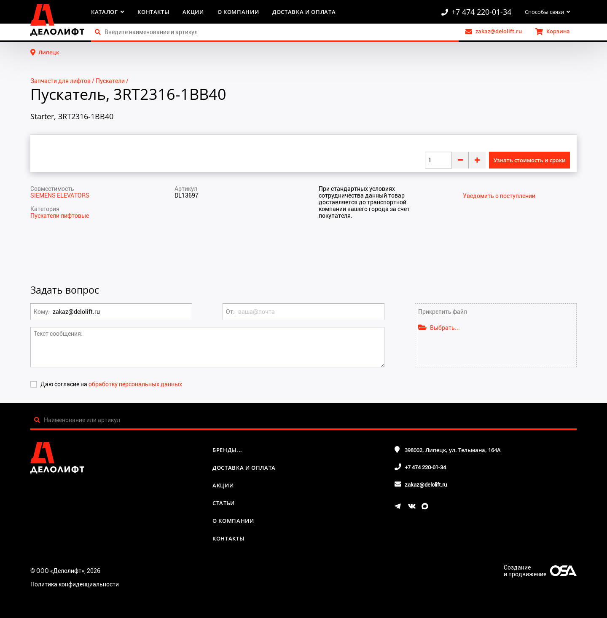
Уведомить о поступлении (499, 196)
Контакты (153, 12)
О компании (238, 12)
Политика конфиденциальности (74, 584)
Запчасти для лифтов (60, 81)
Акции (193, 12)
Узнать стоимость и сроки (530, 160)
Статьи (223, 503)
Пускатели (110, 81)
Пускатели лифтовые (59, 215)
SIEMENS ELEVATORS (59, 195)
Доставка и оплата (304, 12)
